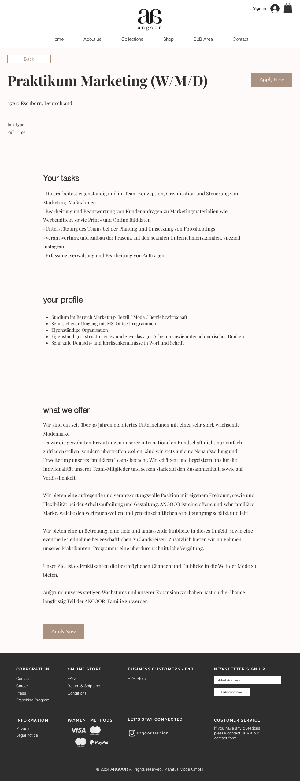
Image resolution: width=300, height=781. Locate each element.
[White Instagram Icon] (132, 733)
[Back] (29, 59)
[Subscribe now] (232, 692)
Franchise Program (33, 699)
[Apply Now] (271, 80)
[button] (287, 8)
